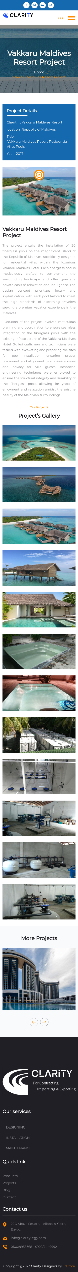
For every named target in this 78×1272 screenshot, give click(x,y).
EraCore (69, 1266)
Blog (6, 1190)
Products (10, 1176)
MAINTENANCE (19, 1148)
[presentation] (34, 1022)
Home (39, 72)
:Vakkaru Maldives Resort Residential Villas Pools (37, 144)
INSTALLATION (18, 1138)
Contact (9, 1197)
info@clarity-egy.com (28, 1238)
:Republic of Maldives (38, 129)
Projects (9, 1183)
